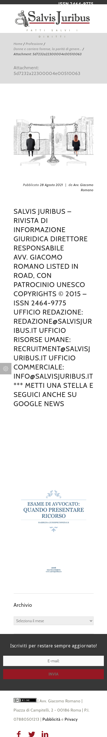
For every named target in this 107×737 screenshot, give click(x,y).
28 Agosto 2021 (51, 185)
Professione (34, 44)
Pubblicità (51, 719)
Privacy (71, 719)
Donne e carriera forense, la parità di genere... (48, 49)
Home (18, 44)
